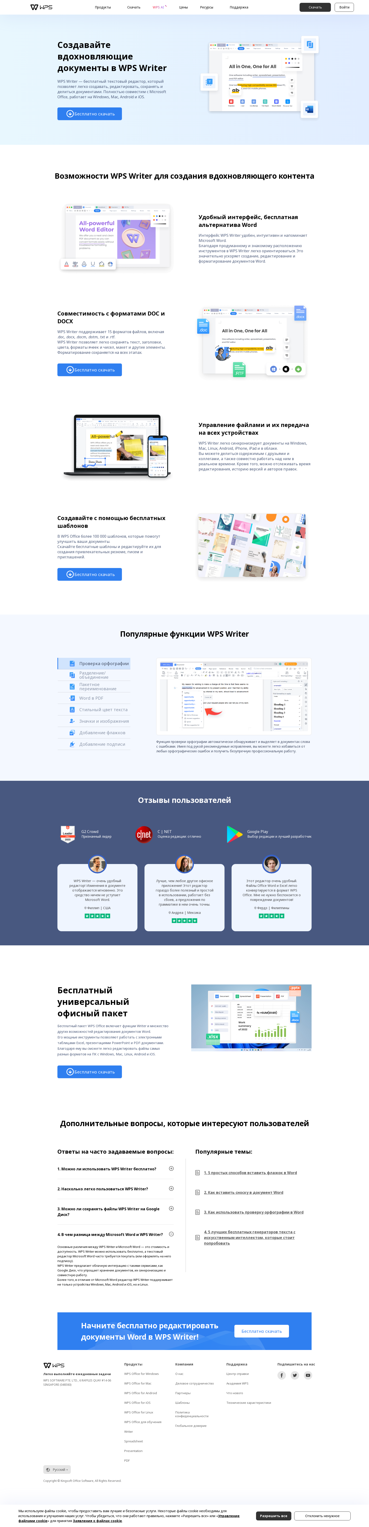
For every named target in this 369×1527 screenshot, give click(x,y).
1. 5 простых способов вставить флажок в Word (250, 1172)
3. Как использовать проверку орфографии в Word (254, 1212)
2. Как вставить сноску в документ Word (243, 1192)
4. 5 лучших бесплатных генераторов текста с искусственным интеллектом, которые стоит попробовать (249, 1237)
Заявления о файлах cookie (97, 1521)
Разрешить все (273, 1516)
